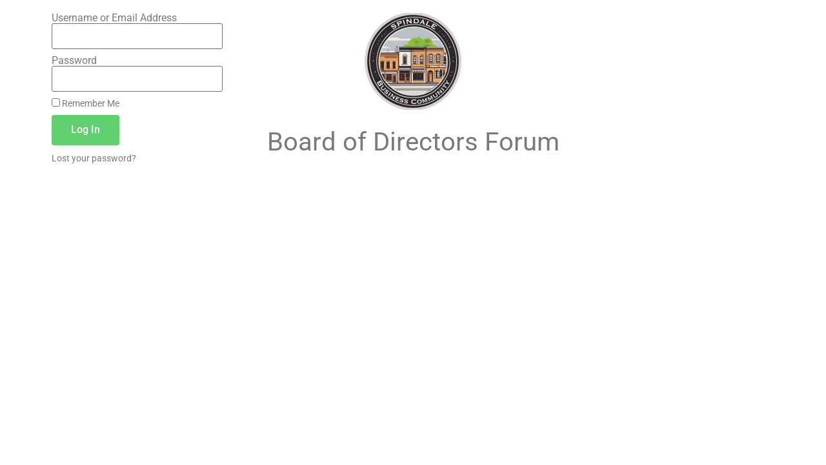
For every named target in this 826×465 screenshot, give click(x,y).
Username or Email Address (114, 18)
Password (74, 61)
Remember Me (85, 103)
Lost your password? (94, 158)
